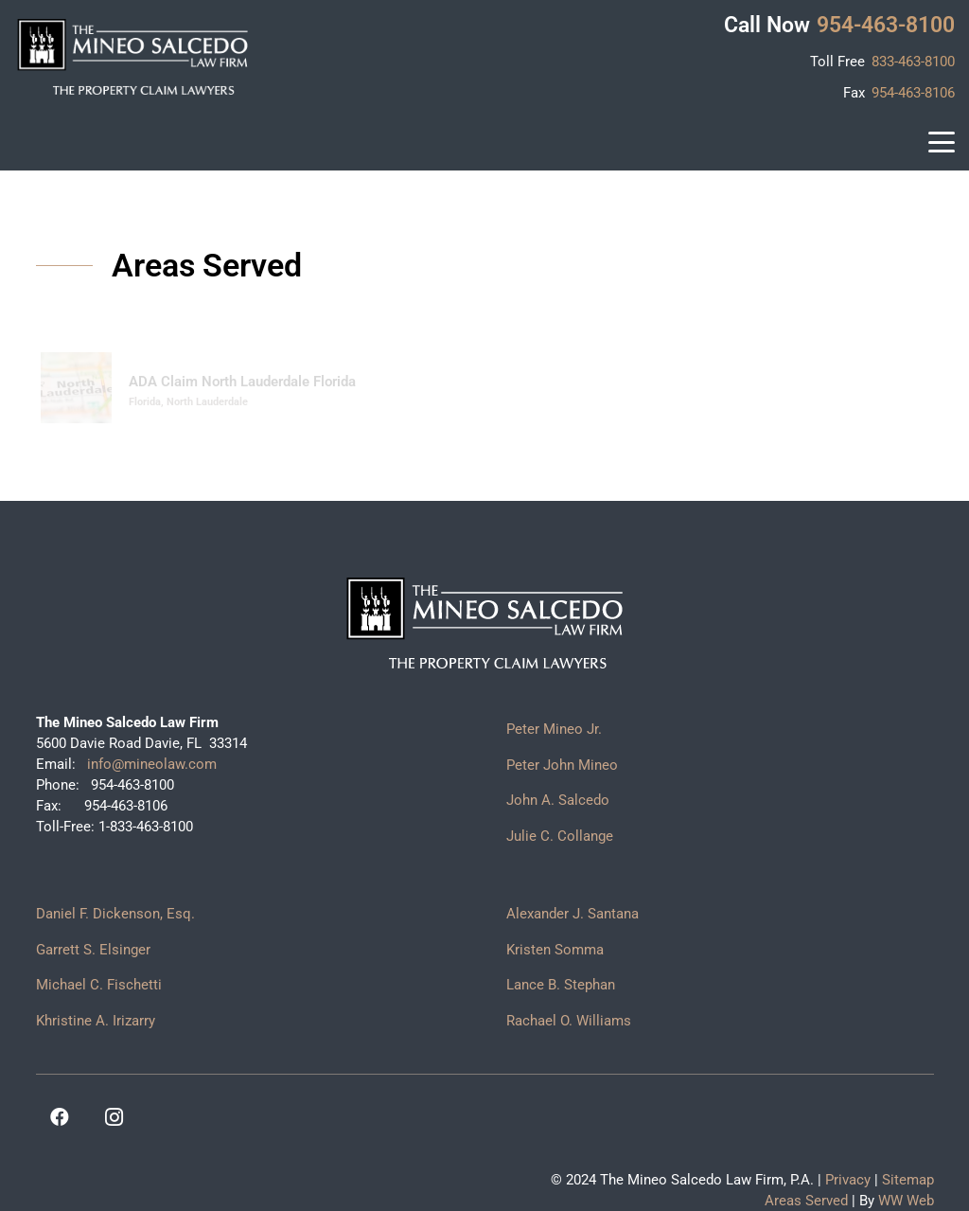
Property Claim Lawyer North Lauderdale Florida (741, 381)
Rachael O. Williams (568, 1020)
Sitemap (908, 1179)
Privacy (848, 1179)
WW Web (906, 1200)
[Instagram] (114, 1117)
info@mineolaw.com (150, 764)
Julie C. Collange (559, 836)
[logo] (132, 56)
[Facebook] (59, 1117)
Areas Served (806, 1200)
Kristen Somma (555, 949)
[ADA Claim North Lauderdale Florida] (76, 387)
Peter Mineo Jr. (554, 729)
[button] (941, 142)
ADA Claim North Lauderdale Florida (242, 381)
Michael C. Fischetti (99, 984)
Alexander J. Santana (572, 913)
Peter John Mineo (562, 765)
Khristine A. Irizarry (95, 1020)
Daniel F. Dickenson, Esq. (115, 913)
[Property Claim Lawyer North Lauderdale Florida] (538, 387)
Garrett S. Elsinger (93, 949)
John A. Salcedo (557, 800)
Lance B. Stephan (560, 984)
